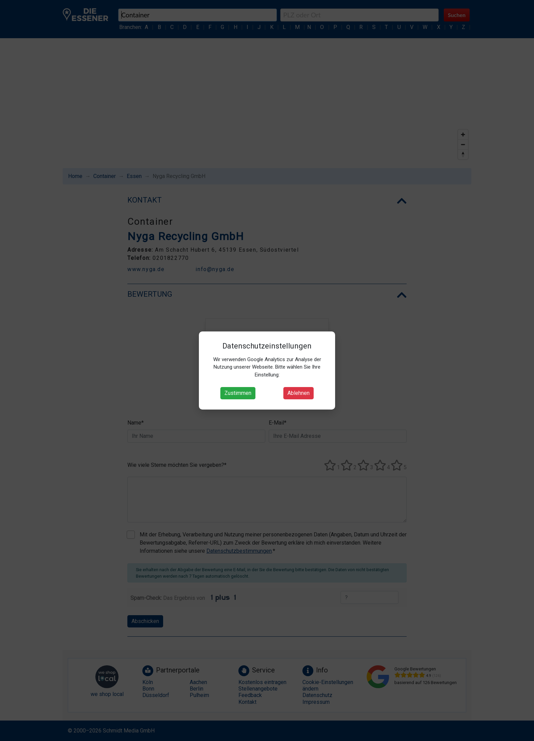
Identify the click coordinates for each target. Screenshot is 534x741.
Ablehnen (298, 393)
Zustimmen (237, 393)
